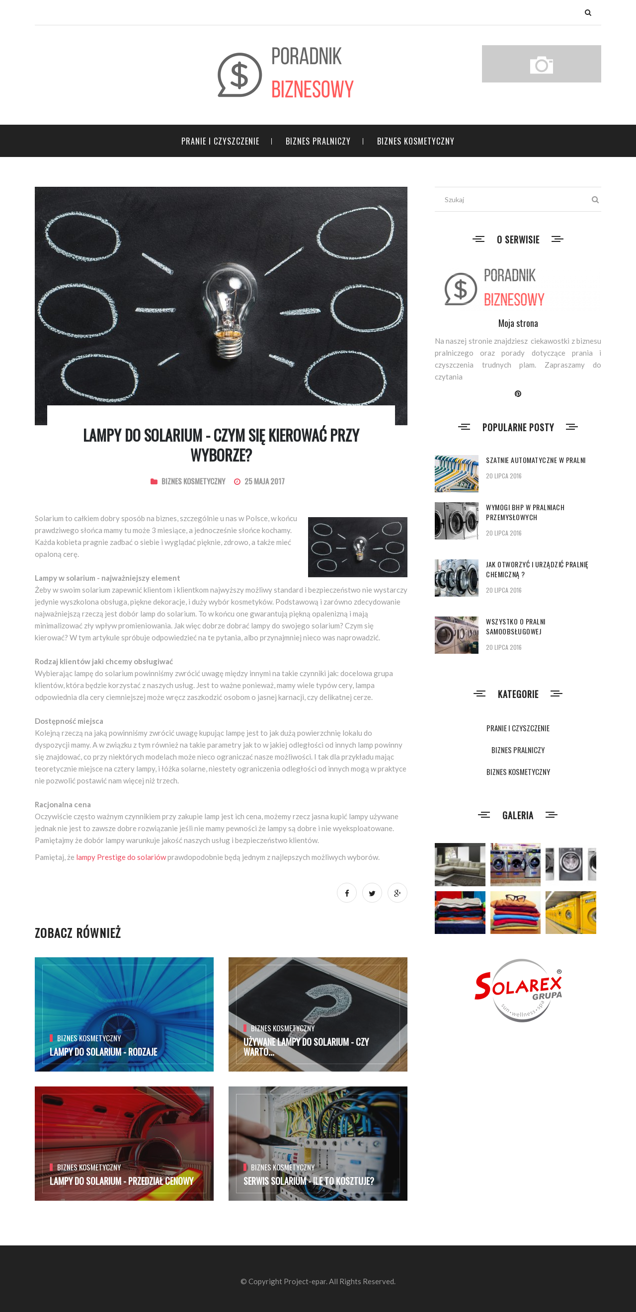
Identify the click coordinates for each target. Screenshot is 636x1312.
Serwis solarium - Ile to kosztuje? (308, 1180)
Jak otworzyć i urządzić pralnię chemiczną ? (537, 569)
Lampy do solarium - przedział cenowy (121, 1180)
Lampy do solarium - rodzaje (103, 1051)
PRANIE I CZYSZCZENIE (220, 141)
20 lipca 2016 (504, 475)
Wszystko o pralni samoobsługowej (516, 626)
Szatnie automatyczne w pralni (536, 460)
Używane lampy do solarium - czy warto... (306, 1046)
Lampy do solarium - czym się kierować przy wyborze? (221, 445)
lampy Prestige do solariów (121, 856)
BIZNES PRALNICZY (318, 141)
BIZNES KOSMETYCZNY (416, 141)
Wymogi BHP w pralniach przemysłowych (525, 512)
